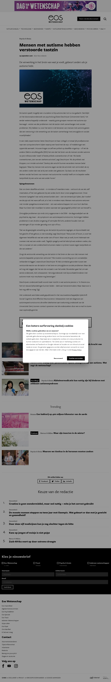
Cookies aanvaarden (76, 358)
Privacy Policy (76, 349)
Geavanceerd (58, 358)
